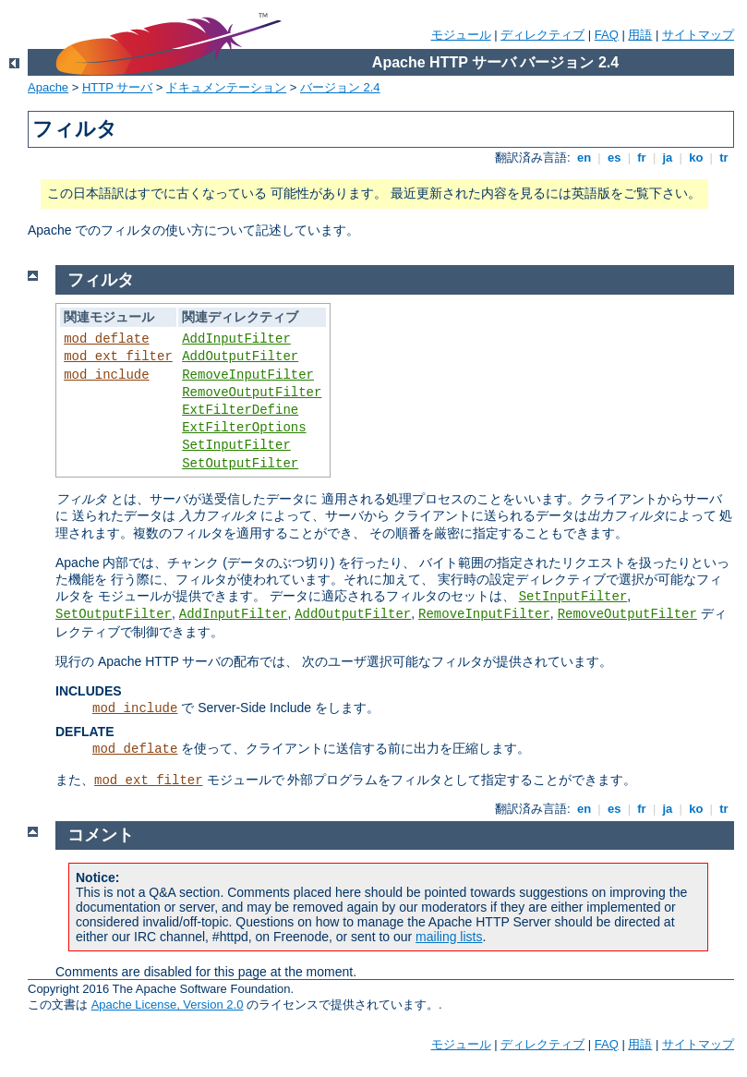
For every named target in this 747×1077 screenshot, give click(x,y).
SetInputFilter (236, 445)
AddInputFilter (236, 339)
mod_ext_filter (118, 356)
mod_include (106, 375)
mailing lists (449, 936)
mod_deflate (106, 339)
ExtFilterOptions (244, 427)
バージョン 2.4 (340, 87)
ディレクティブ (542, 35)
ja (667, 157)
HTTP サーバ (117, 87)
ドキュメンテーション (226, 87)
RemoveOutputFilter (251, 392)
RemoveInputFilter (248, 375)
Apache (48, 87)
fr (642, 157)
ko (696, 157)
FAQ (607, 35)
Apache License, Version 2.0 (167, 1004)
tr (724, 157)
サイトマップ (698, 35)
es (614, 157)
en (583, 157)
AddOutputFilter (240, 356)
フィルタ (100, 280)
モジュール (461, 35)
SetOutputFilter (240, 463)
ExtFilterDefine (240, 410)
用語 (640, 35)
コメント (100, 835)
